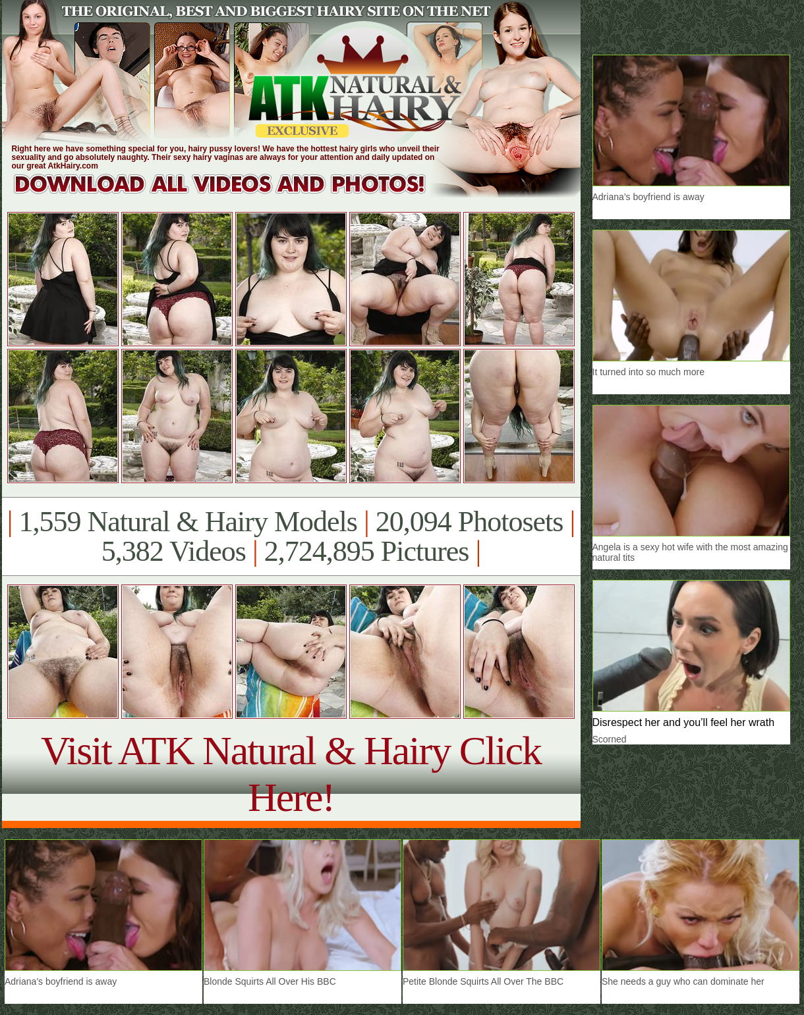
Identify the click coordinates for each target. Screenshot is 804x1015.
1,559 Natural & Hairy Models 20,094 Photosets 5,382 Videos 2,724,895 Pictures (291, 536)
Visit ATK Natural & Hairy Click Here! (291, 774)
